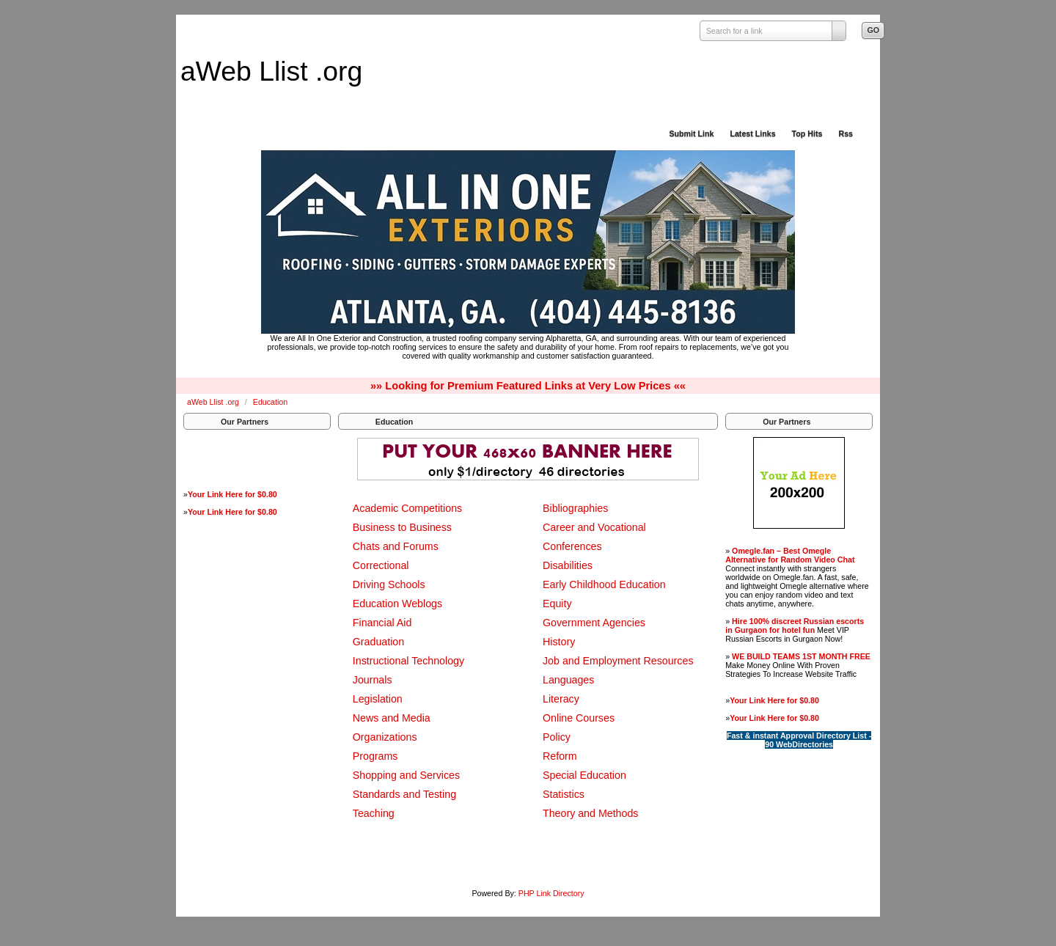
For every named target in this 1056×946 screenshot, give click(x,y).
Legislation (378, 699)
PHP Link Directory (551, 893)
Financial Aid (382, 622)
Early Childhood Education (604, 584)
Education (270, 401)
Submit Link (691, 133)
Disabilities (568, 565)
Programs (375, 756)
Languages (568, 680)
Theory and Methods (590, 813)
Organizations (385, 737)
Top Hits (807, 133)
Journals (372, 680)
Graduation (378, 642)
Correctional (381, 565)
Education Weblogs (397, 603)
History (559, 642)
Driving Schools (389, 584)
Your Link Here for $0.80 (232, 494)
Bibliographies (575, 508)
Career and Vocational (594, 527)
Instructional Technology (408, 661)
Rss (845, 133)
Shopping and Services (406, 775)
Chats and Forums (396, 546)
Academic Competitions (407, 508)
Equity (557, 603)
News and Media (391, 718)
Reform (560, 756)
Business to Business (402, 527)
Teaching (374, 813)
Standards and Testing (404, 794)
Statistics (563, 794)
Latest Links (752, 133)
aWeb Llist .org (271, 71)
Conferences (572, 546)
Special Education (584, 775)
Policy (557, 737)
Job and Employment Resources (618, 661)
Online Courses (579, 718)
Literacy (561, 699)
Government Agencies (594, 622)
